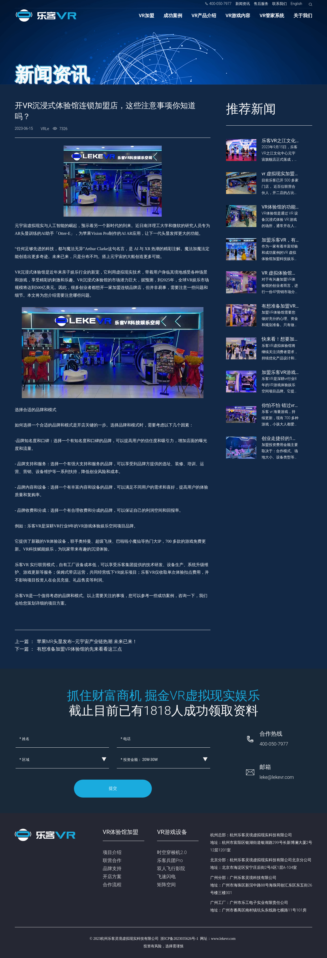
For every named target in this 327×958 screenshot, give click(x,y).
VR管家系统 (272, 15)
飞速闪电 (166, 876)
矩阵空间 (166, 884)
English (296, 4)
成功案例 (173, 15)
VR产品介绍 (204, 15)
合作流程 (112, 884)
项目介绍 (112, 852)
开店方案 (112, 876)
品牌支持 (112, 868)
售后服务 (261, 4)
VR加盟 (146, 15)
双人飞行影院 (171, 868)
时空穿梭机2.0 (172, 852)
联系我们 (279, 4)
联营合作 (112, 860)
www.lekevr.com (223, 939)
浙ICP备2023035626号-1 (179, 939)
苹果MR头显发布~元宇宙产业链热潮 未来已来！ (87, 641)
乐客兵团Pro (170, 860)
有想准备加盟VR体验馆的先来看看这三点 (79, 649)
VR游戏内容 (238, 15)
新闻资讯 (242, 4)
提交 (113, 788)
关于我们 (303, 15)
